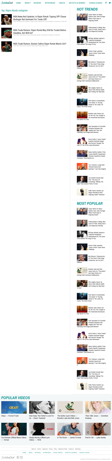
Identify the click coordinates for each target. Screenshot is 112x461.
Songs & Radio (84, 452)
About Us (34, 449)
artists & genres (77, 2)
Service (39, 449)
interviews (50, 2)
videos (62, 2)
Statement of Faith (62, 449)
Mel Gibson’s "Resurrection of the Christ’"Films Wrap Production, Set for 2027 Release (91, 65)
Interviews (47, 452)
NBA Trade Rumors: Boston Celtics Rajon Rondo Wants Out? (39, 43)
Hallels (7, 3)
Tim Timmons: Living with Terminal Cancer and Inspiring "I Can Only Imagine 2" (91, 168)
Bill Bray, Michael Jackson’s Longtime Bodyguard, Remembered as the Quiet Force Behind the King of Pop (91, 41)
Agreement (45, 449)
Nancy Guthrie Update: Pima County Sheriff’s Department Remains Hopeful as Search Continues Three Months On (91, 155)
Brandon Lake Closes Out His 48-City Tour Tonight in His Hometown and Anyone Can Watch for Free (91, 116)
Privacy (51, 449)
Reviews (38, 452)
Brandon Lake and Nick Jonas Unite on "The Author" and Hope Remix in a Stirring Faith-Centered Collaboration (91, 78)
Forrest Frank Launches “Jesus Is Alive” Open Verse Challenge (96, 53)
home (18, 2)
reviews (37, 2)
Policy (55, 449)
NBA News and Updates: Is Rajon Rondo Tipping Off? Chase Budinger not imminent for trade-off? (39, 18)
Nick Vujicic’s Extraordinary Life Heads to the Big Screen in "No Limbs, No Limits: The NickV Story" (91, 103)
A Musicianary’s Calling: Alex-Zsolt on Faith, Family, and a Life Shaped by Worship (97, 29)
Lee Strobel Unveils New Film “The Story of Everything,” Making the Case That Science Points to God (90, 181)
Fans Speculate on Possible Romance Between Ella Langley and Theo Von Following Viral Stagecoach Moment (91, 129)
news (27, 2)
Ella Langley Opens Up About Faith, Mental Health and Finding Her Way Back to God (90, 91)
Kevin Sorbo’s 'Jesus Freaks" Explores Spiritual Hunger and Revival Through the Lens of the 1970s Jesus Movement (91, 142)
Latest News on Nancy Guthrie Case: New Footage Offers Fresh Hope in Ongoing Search (96, 17)
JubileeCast (7, 457)
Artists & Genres (71, 452)
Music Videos (58, 452)
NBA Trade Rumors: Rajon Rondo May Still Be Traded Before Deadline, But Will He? (39, 31)
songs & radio (95, 2)
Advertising (77, 449)
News (30, 452)
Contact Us (71, 449)
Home (24, 452)
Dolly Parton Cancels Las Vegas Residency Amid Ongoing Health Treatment (96, 192)
